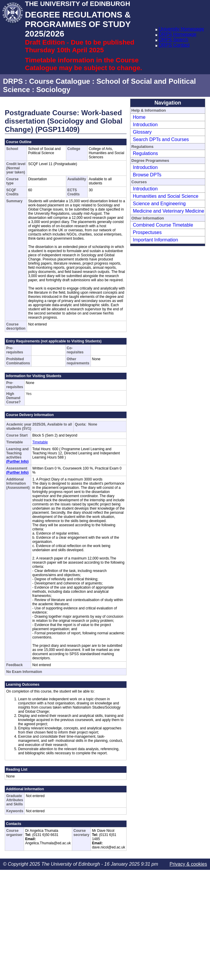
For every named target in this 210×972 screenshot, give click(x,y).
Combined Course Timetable (163, 224)
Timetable (40, 442)
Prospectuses (147, 232)
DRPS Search (173, 39)
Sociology (53, 90)
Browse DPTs (147, 174)
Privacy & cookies (188, 864)
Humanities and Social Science (165, 196)
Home (139, 117)
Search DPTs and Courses (161, 139)
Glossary (142, 132)
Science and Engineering (159, 203)
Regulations (145, 153)
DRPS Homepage (177, 34)
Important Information (155, 239)
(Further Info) (17, 461)
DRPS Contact (174, 45)
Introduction (145, 124)
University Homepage (181, 28)
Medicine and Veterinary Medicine (168, 211)
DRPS (13, 81)
